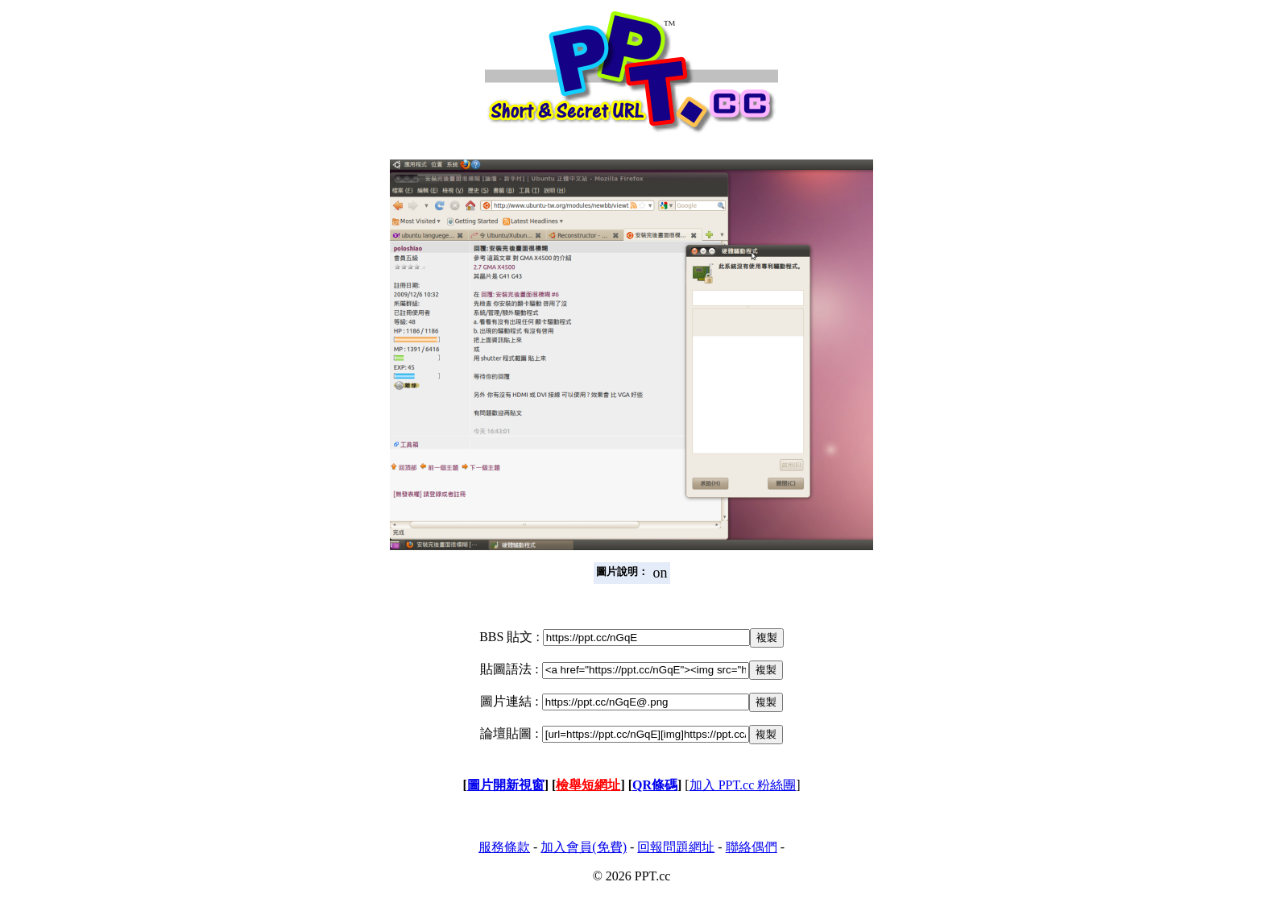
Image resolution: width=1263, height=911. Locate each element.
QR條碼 (654, 785)
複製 (766, 637)
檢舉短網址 (588, 785)
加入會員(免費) (583, 847)
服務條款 (504, 847)
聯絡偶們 (751, 847)
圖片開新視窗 (506, 785)
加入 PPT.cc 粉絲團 (743, 785)
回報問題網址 (675, 847)
